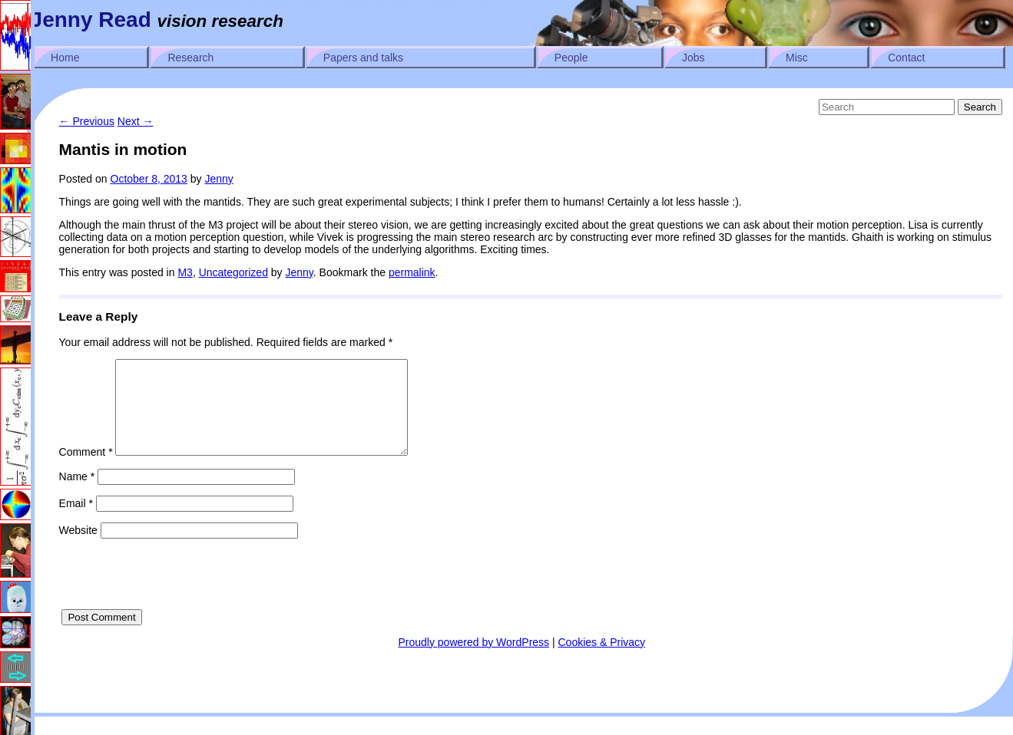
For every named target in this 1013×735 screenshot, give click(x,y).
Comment (86, 470)
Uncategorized (233, 272)
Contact (906, 57)
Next (136, 121)
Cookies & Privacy (602, 660)
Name (77, 495)
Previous (86, 121)
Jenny (218, 179)
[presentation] (176, 598)
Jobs (693, 57)
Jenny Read (91, 19)
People (571, 57)
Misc (797, 57)
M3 (184, 272)
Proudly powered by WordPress (473, 660)
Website (78, 548)
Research (190, 57)
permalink (412, 272)
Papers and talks (363, 57)
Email (76, 522)
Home (65, 57)
